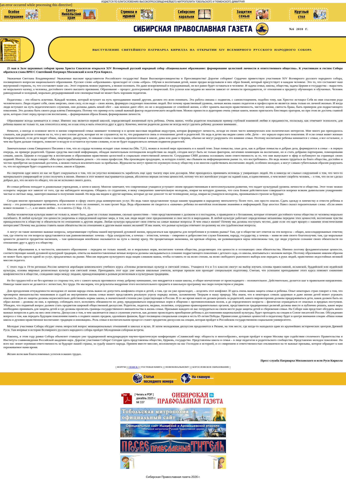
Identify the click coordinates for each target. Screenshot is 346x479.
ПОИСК (133, 367)
